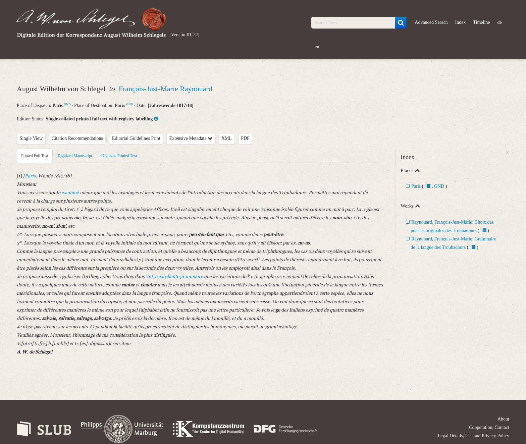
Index (460, 22)
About (503, 419)
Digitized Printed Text (119, 155)
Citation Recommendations (77, 138)
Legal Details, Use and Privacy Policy (473, 435)
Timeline (481, 22)
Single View (31, 138)
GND (67, 104)
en (317, 46)
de (499, 22)
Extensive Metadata (190, 138)
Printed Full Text (34, 155)
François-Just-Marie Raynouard (165, 89)
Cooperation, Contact (489, 427)
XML (226, 138)
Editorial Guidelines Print (136, 138)
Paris (416, 186)
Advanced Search (431, 22)
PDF (245, 138)
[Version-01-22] (184, 34)
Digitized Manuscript (75, 155)
